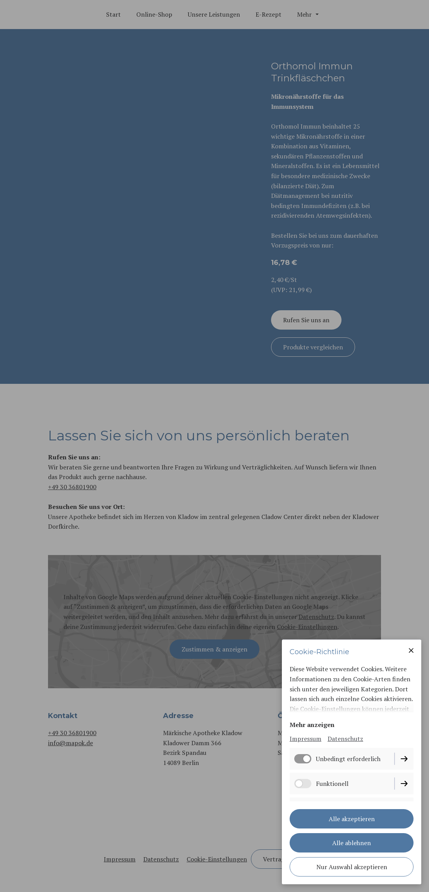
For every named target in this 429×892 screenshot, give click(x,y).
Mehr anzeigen (312, 724)
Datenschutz (345, 738)
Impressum (305, 738)
